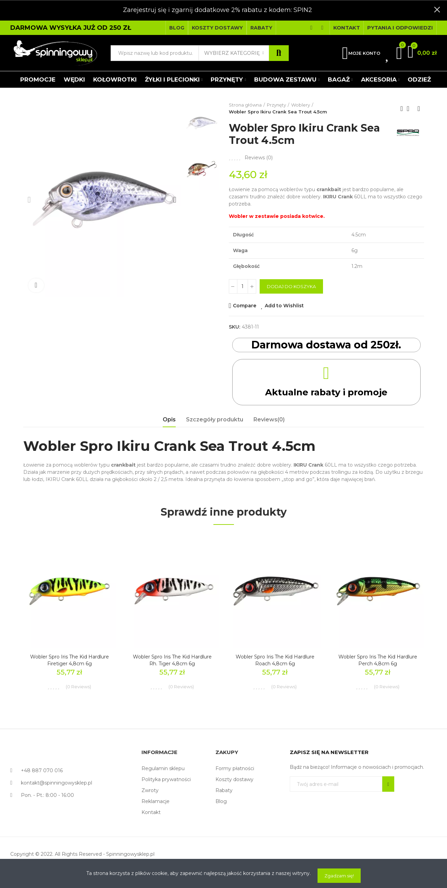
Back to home (410, 108)
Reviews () (259, 157)
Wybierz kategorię (232, 53)
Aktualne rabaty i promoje (326, 391)
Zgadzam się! (339, 875)
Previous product (402, 108)
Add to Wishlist (284, 306)
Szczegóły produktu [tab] (214, 419)
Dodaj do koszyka (291, 286)
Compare (244, 306)
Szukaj (279, 53)
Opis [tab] (169, 419)
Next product (419, 108)
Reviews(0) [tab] (269, 419)
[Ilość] (242, 286)
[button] (176, 28)
